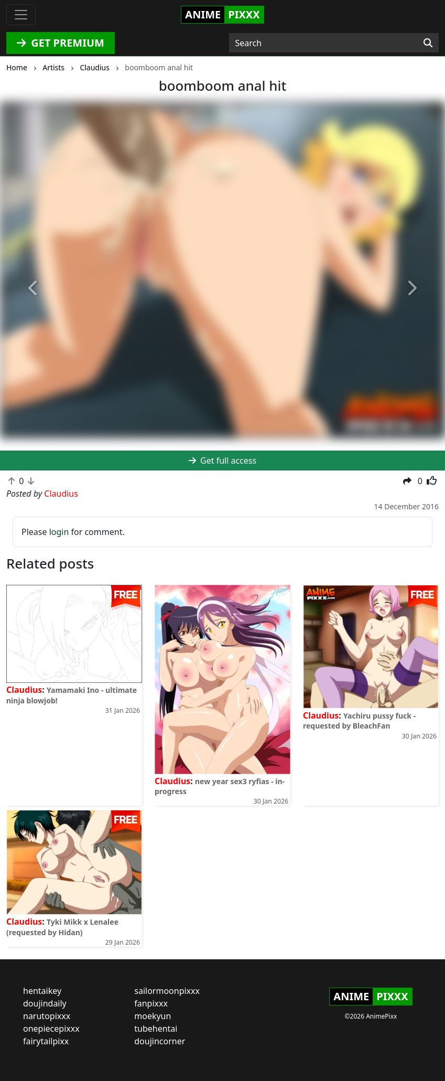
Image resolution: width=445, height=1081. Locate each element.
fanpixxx (151, 1003)
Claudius (24, 689)
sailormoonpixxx (167, 991)
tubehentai (155, 1028)
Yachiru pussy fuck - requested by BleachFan (359, 721)
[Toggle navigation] (21, 14)
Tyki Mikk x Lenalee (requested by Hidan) (62, 927)
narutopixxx (46, 1016)
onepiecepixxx (51, 1028)
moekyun (152, 1016)
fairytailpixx (46, 1041)
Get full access (222, 460)
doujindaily (45, 1003)
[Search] (428, 43)
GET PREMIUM (60, 43)
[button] (33, 288)
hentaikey (42, 991)
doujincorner (159, 1041)
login (59, 532)
